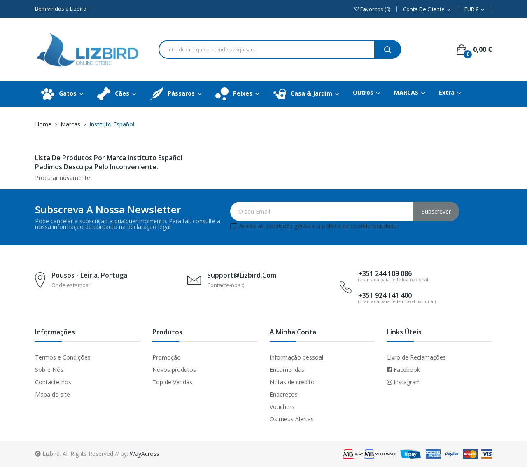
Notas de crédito (292, 382)
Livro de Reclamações (416, 357)
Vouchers (282, 407)
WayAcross (144, 454)
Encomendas (287, 370)
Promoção (166, 357)
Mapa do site (52, 394)
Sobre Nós (49, 370)
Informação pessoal (296, 357)
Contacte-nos (53, 382)
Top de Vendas (172, 382)
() (372, 9)
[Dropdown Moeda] (474, 10)
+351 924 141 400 (385, 295)
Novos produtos (174, 370)
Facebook (403, 370)
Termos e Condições (63, 357)
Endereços (284, 394)
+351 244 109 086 (385, 273)
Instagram (404, 382)
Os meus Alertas (292, 419)
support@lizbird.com (241, 275)
